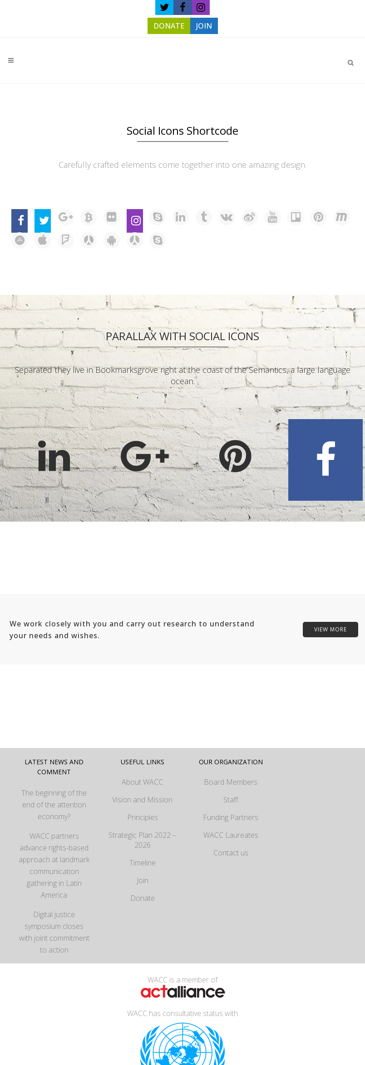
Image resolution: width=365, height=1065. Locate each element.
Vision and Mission (142, 800)
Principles (142, 817)
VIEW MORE (330, 629)
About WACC (142, 782)
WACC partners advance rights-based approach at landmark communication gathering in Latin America (54, 865)
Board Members (230, 782)
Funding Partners (230, 817)
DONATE (168, 26)
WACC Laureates (230, 835)
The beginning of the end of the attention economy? (54, 804)
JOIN (204, 26)
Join (142, 880)
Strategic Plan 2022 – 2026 (142, 840)
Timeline (142, 863)
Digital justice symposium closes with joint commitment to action (54, 932)
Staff (230, 800)
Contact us (230, 853)
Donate (142, 898)
